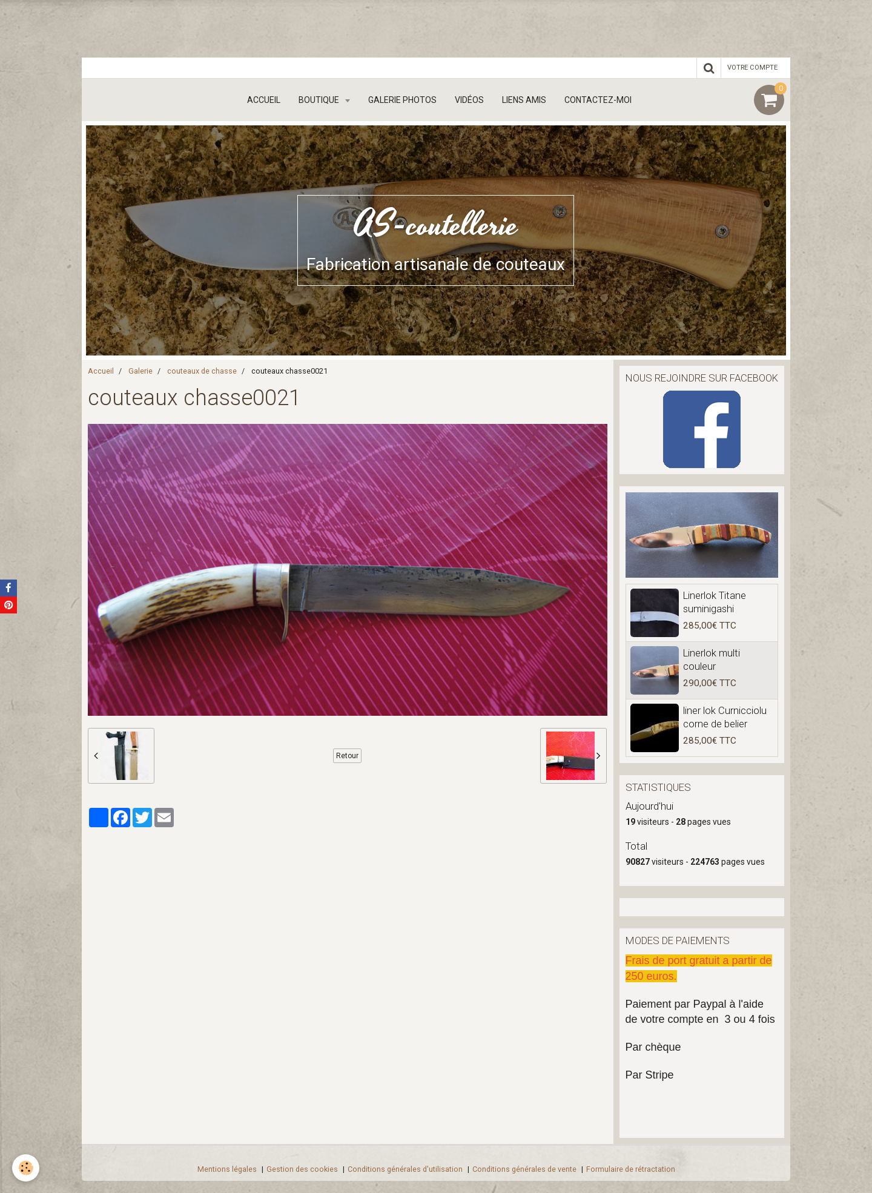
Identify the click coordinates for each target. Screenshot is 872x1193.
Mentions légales (227, 1169)
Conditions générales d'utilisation (405, 1169)
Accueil (263, 100)
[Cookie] (25, 1167)
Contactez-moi (598, 100)
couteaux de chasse (202, 370)
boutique (320, 100)
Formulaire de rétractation (630, 1169)
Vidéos (469, 100)
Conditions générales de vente (524, 1169)
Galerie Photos (402, 100)
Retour (347, 756)
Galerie (140, 370)
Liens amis (524, 100)
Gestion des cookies (302, 1169)
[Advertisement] (220, 27)
